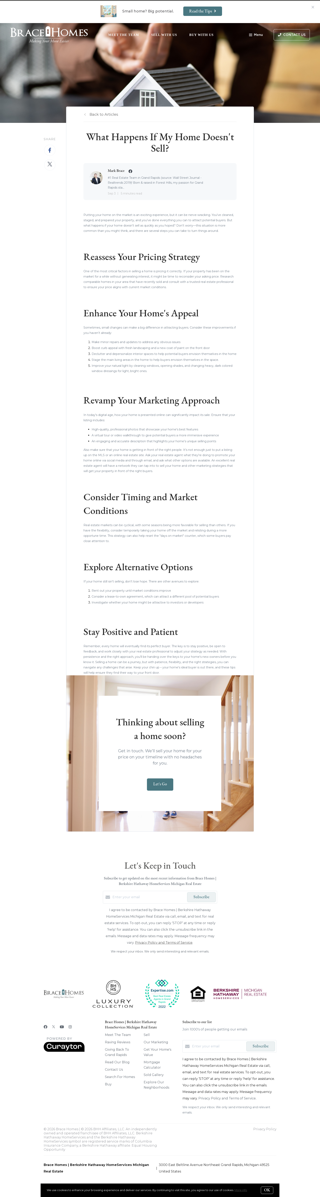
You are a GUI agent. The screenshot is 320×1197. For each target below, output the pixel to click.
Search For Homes (120, 1077)
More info (240, 1190)
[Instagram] (70, 1027)
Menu (256, 35)
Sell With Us (164, 35)
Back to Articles (104, 114)
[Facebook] (45, 1027)
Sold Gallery (154, 1075)
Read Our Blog (117, 1062)
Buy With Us (201, 35)
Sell (147, 1035)
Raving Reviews (117, 1042)
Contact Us (114, 1069)
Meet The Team (123, 35)
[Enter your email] (148, 897)
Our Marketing (156, 1042)
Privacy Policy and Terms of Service (163, 943)
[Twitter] (53, 1027)
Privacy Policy (264, 1129)
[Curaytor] (64, 1051)
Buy (108, 1084)
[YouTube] (62, 1027)
